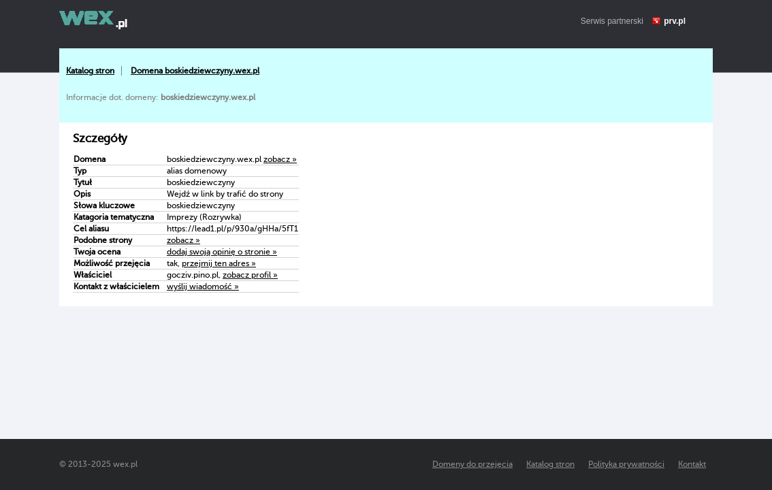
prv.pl (675, 21)
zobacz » (280, 159)
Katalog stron (90, 71)
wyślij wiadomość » (203, 286)
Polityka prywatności (626, 464)
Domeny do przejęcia (472, 464)
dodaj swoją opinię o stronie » (222, 252)
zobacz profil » (250, 275)
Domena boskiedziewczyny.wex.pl (195, 71)
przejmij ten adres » (219, 263)
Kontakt (692, 464)
